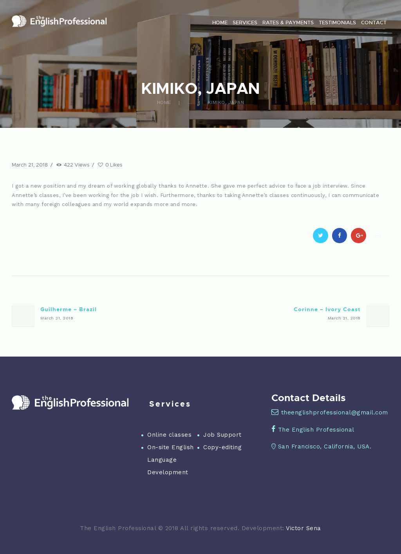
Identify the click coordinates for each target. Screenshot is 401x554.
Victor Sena (303, 528)
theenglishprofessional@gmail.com (329, 412)
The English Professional (312, 429)
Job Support (222, 434)
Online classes (169, 434)
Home (164, 102)
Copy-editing (222, 447)
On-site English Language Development (170, 460)
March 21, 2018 (30, 164)
